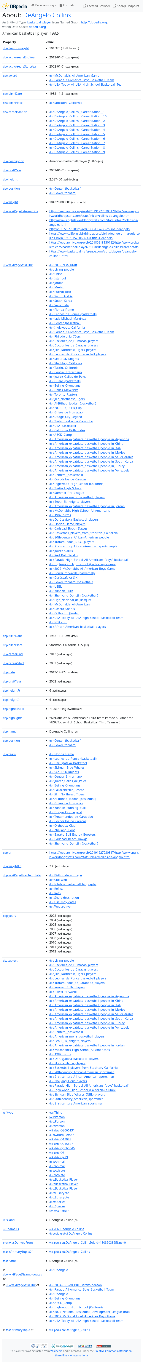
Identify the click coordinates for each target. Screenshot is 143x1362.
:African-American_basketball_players (77, 627)
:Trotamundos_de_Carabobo (71, 421)
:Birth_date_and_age (65, 875)
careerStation (15, 112)
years (9, 916)
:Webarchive (60, 906)
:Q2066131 (62, 1130)
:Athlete (57, 1170)
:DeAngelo (58, 1270)
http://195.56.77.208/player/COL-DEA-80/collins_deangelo (89, 229)
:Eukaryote (59, 1193)
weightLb (12, 866)
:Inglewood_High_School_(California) (76, 484)
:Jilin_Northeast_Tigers (67, 399)
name (9, 731)
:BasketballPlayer (63, 1179)
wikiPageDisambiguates (22, 1274)
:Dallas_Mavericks (63, 390)
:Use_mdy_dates (62, 902)
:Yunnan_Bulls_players (67, 987)
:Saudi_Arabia (60, 296)
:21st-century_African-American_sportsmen (81, 1077)
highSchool (13, 709)
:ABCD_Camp (60, 435)
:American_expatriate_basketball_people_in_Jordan (87, 506)
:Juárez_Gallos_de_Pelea (68, 377)
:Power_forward (62, 193)
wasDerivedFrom (18, 1242)
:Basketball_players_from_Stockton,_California (83, 533)
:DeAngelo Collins (66, 1229)
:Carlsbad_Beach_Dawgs (68, 528)
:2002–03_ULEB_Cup (65, 408)
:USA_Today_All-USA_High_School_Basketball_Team (86, 84)
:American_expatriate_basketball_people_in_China (86, 444)
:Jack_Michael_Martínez (67, 318)
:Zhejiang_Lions (62, 830)
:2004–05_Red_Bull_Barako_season (75, 1285)
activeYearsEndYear (19, 57)
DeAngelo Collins (47, 15)
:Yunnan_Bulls (61, 591)
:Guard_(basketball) (65, 381)
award (10, 75)
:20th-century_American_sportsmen (76, 1099)
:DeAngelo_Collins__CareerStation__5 (77, 134)
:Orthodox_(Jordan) (64, 613)
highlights (13, 718)
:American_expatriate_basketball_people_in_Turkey (87, 466)
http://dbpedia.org (94, 22)
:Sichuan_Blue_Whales (67, 767)
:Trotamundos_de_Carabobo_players (77, 983)
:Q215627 (61, 1144)
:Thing (55, 1112)
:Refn (55, 893)
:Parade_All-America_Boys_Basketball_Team (81, 80)
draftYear (12, 170)
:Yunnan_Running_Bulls (67, 808)
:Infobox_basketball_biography (72, 884)
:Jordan (56, 283)
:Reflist (56, 889)
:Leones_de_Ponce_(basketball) (73, 314)
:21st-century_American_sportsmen (76, 1103)
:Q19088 (60, 1139)
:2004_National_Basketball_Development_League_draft (89, 1312)
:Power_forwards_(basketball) (72, 573)
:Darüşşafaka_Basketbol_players (73, 519)
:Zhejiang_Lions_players (68, 1081)
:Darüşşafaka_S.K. (63, 578)
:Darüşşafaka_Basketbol (68, 763)
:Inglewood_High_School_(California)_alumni (82, 564)
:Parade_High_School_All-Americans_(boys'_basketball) (89, 560)
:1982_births (60, 515)
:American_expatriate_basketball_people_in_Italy (85, 448)
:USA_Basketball (62, 426)
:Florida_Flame (61, 310)
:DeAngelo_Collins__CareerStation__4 (77, 130)
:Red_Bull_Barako (63, 555)
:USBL (55, 586)
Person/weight (16, 48)
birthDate (12, 94)
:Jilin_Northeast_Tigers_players (72, 350)
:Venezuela (59, 305)
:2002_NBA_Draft (63, 265)
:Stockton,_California (65, 103)
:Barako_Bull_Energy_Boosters (72, 834)
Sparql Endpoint (126, 6)
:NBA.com (58, 622)
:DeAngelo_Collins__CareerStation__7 (77, 143)
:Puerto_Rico (60, 292)
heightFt (11, 690)
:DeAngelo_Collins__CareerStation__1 (77, 112)
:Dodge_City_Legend (65, 417)
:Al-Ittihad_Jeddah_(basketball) (72, 403)
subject (10, 960)
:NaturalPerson (61, 1135)
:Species (57, 1202)
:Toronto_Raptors (63, 394)
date (9, 672)
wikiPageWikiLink (18, 265)
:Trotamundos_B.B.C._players (71, 542)
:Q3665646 (62, 1148)
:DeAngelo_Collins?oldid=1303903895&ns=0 (87, 1242)
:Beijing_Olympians (64, 385)
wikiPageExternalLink (20, 211)
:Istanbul (57, 278)
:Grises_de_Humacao (66, 412)
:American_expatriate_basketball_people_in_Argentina (89, 439)
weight (10, 202)
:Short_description (64, 898)
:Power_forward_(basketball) (71, 582)
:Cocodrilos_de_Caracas (67, 479)
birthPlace (13, 103)
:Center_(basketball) (65, 188)
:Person (57, 1117)
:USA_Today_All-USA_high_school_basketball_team (86, 618)
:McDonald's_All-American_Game (74, 75)
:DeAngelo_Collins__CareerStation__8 (77, 148)
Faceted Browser (96, 6)
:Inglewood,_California (67, 327)
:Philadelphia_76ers (65, 336)
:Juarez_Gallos (61, 551)
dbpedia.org (37, 27)
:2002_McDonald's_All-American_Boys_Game (82, 569)
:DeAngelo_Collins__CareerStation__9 (77, 152)
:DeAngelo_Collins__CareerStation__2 (77, 121)
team (9, 754)
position (11, 188)
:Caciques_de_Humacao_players (73, 341)
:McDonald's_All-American (69, 604)
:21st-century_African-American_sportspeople (83, 546)
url (7, 853)
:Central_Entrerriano (65, 372)
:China (55, 274)
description (13, 161)
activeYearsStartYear (20, 66)
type (8, 1112)
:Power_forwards (63, 992)
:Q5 (56, 1153)
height (10, 179)
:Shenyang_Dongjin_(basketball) (73, 595)
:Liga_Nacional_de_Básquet (70, 600)
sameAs (11, 1229)
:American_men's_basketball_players (77, 497)
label (9, 1220)
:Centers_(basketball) (66, 475)
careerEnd (13, 654)
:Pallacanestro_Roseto (66, 790)
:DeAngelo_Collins (69, 1252)
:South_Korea (60, 301)
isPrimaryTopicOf (17, 1252)
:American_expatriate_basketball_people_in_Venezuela (89, 470)
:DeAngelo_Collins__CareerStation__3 (77, 125)
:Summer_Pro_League (66, 493)
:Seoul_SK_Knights (64, 359)
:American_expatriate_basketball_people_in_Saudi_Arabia (91, 457)
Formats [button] (66, 5)
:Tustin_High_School (65, 488)
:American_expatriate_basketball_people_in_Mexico (87, 452)
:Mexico (56, 287)
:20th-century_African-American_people (79, 537)
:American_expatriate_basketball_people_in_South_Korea (91, 461)
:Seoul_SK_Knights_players (69, 502)
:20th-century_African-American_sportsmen (81, 1072)
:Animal (57, 1162)
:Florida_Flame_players (67, 524)
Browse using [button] (42, 5)
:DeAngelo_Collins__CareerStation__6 (77, 139)
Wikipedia (56, 1351)
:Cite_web (58, 880)
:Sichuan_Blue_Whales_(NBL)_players (77, 1094)
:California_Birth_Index (67, 430)
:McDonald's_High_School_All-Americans (79, 511)
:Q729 (58, 1157)
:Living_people (61, 269)
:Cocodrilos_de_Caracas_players (73, 345)
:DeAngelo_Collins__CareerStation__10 (78, 116)
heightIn (11, 700)
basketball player (38, 22)
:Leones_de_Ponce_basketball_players (77, 354)
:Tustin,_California (63, 368)
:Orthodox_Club (62, 826)
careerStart (13, 663)
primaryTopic (18, 1330)
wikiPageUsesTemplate (22, 875)
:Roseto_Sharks (62, 609)
